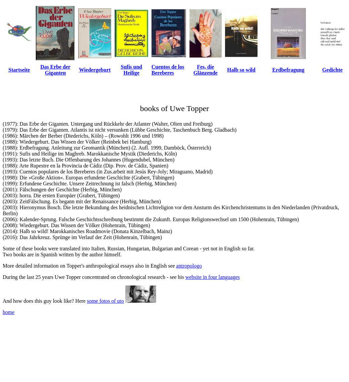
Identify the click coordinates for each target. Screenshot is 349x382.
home (9, 312)
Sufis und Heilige (131, 70)
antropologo (189, 266)
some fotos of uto (105, 301)
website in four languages (212, 277)
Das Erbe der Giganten (55, 70)
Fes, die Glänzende (206, 70)
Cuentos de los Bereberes (167, 70)
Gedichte (332, 70)
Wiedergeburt (95, 70)
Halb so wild (241, 70)
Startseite (19, 70)
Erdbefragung (288, 70)
